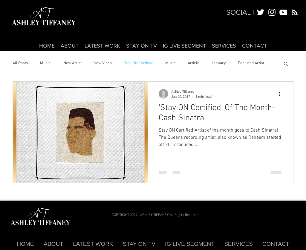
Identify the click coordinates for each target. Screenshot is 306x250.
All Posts (20, 63)
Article (193, 63)
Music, (45, 63)
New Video (103, 63)
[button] (286, 64)
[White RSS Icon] (294, 12)
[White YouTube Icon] (283, 12)
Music (170, 63)
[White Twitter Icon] (260, 12)
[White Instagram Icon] (272, 12)
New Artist (72, 63)
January (218, 63)
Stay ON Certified (138, 63)
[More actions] (281, 93)
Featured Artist (251, 63)
